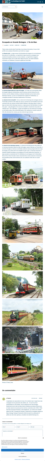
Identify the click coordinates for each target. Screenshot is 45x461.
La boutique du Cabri (18, 1)
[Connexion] (42, 1)
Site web (32, 426)
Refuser (22, 453)
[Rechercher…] (8, 7)
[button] (43, 438)
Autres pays (17, 45)
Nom (4, 427)
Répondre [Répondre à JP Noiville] (40, 398)
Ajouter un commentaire (8, 431)
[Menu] (42, 6)
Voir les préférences (22, 456)
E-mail (18, 427)
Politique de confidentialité (26, 459)
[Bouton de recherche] (16, 7)
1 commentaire (23, 45)
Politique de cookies (18, 459)
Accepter (22, 450)
